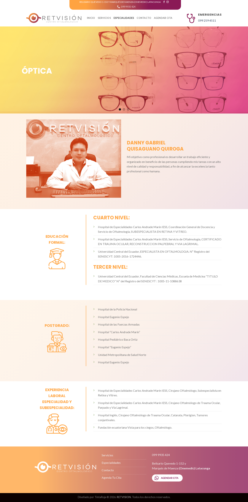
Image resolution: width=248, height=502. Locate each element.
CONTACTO (144, 17)
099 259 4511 (207, 20)
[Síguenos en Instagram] (167, 2)
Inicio (91, 17)
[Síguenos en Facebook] (164, 2)
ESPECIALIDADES (124, 17)
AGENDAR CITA (163, 17)
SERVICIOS (104, 17)
